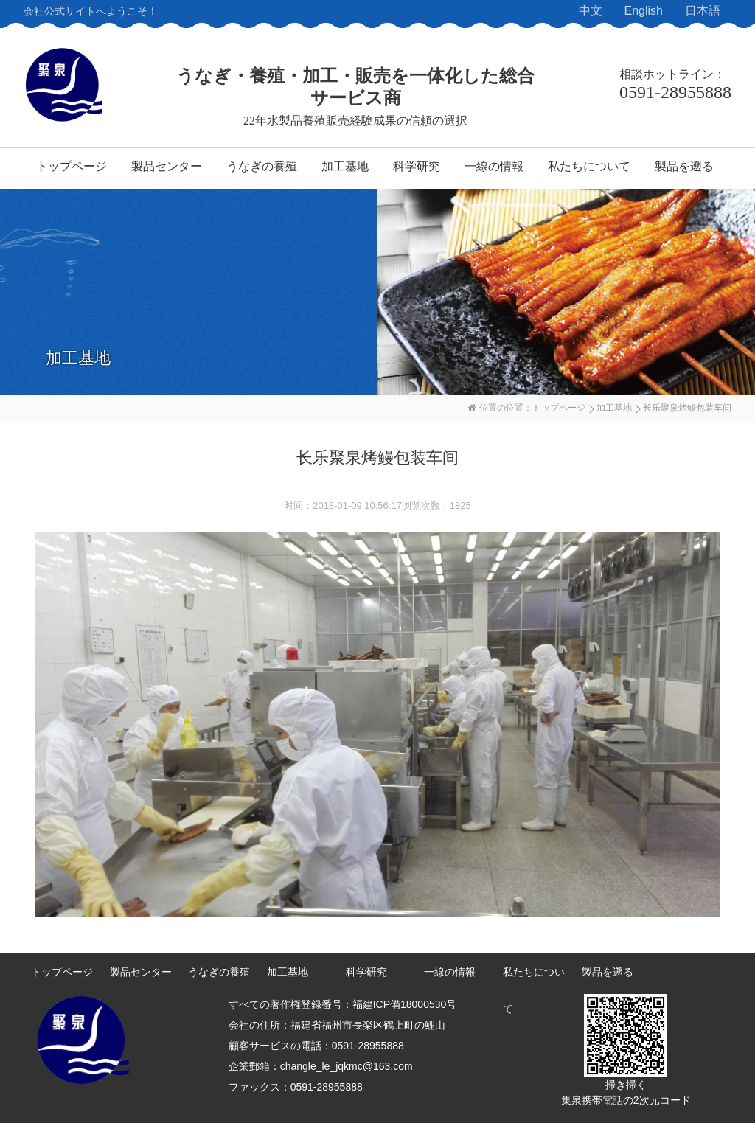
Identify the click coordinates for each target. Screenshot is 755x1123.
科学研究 (416, 166)
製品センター (166, 166)
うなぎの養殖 (261, 166)
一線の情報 (494, 166)
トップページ (71, 166)
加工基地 (345, 166)
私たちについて (589, 166)
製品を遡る (684, 166)
